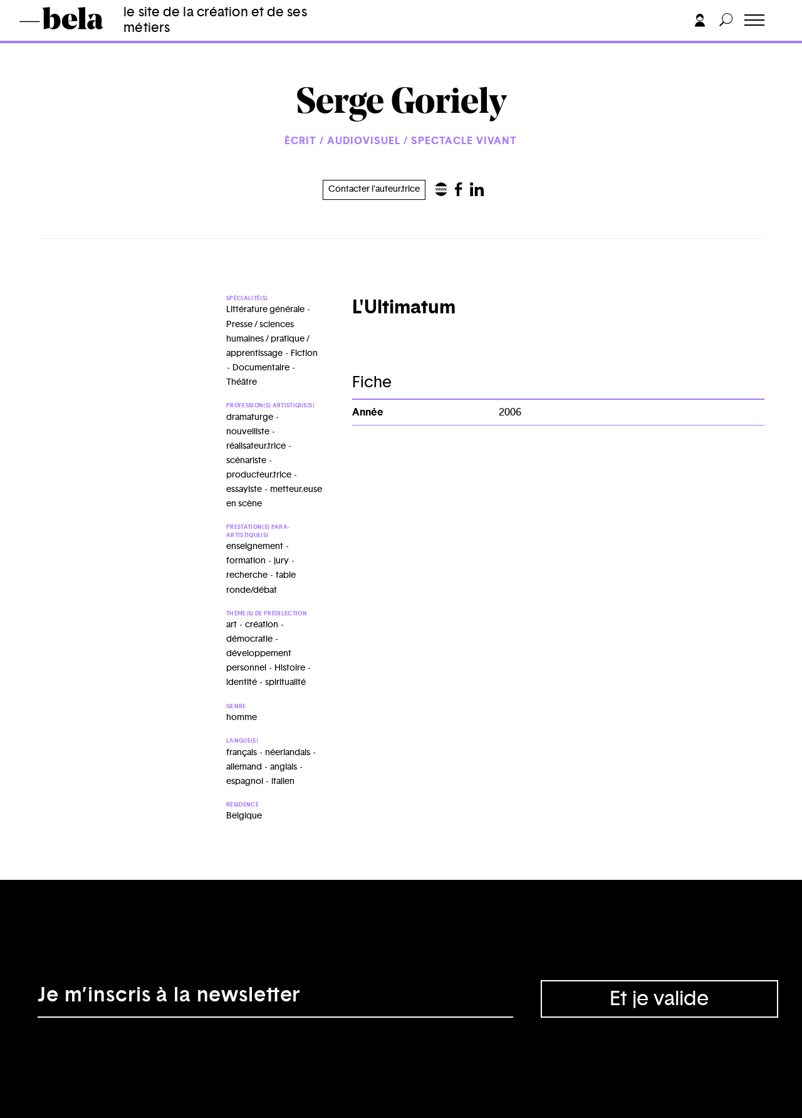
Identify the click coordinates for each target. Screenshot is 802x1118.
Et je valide (659, 999)
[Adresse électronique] (275, 999)
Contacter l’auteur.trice (374, 189)
